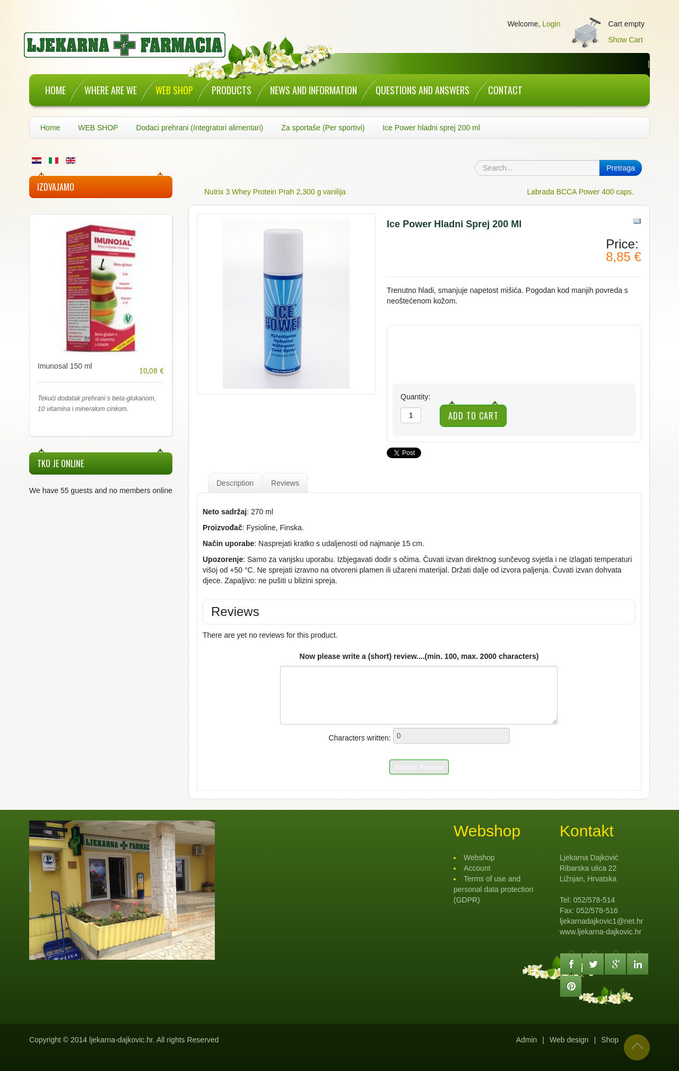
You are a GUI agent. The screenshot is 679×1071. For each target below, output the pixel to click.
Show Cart (625, 39)
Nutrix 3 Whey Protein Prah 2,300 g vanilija (275, 192)
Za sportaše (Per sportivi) (322, 127)
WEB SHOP (98, 127)
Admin (526, 1040)
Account (477, 868)
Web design (569, 1040)
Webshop (479, 857)
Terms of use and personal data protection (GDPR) (493, 889)
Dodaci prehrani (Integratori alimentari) (200, 127)
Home (50, 127)
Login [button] (551, 24)
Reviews (285, 483)
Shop (610, 1040)
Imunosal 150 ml (65, 366)
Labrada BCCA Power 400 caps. (580, 192)
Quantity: (415, 396)
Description (235, 483)
